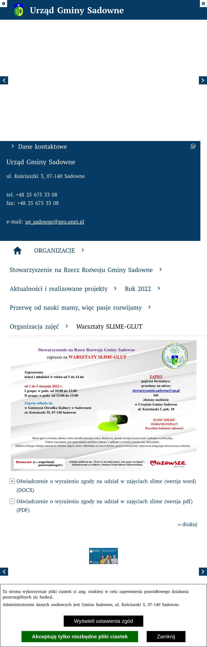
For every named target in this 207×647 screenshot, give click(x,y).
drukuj (189, 442)
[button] (4, 39)
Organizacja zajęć (40, 244)
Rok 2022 (143, 206)
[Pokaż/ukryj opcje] (4, 4)
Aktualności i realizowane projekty (64, 206)
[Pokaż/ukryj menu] (203, 4)
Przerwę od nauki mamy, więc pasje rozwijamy (81, 225)
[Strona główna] (17, 168)
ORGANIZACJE (60, 168)
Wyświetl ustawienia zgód (103, 621)
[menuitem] (76, 501)
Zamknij (166, 636)
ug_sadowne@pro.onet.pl (54, 139)
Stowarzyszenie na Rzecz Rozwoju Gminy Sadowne (87, 187)
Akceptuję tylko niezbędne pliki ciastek (80, 636)
